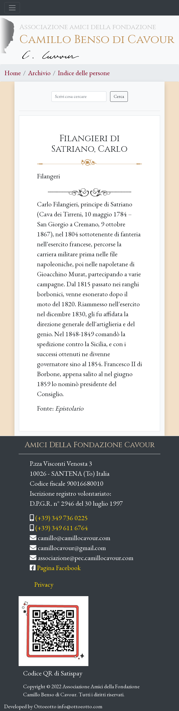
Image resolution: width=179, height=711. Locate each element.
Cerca (119, 96)
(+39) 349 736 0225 (61, 517)
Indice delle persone (84, 73)
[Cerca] (78, 96)
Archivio (39, 73)
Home (12, 73)
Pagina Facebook (59, 567)
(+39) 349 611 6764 (61, 527)
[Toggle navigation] (12, 7)
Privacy (43, 584)
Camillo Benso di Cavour (96, 39)
